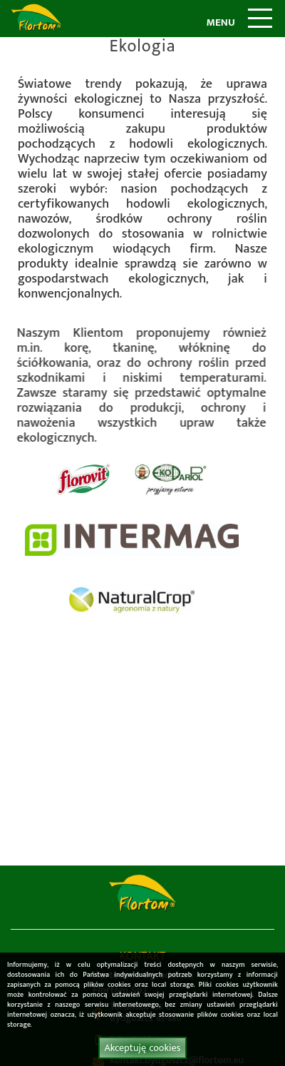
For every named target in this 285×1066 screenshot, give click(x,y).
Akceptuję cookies (142, 1048)
